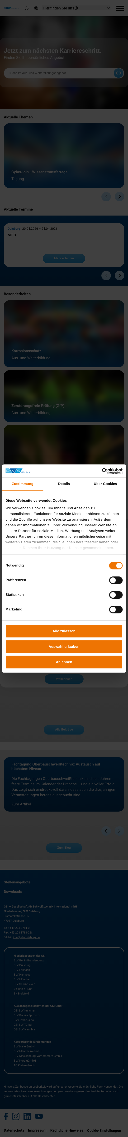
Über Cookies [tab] (105, 484)
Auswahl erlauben (64, 646)
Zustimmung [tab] (22, 484)
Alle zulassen (63, 631)
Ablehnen (64, 662)
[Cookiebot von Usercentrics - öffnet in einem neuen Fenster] (102, 471)
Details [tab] (64, 484)
